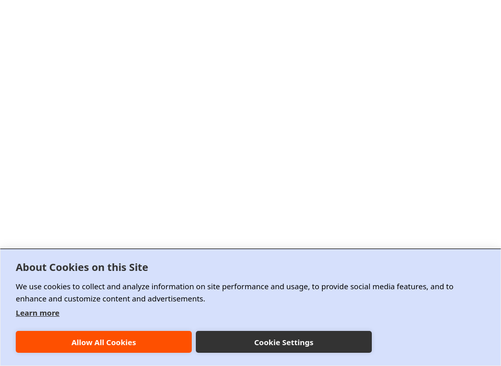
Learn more (38, 313)
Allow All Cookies (103, 342)
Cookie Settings (284, 342)
